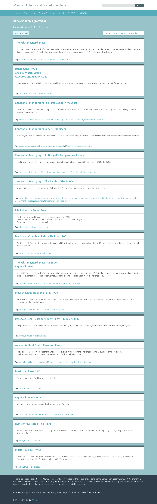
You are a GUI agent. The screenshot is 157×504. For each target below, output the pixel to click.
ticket (45, 336)
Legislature (83, 198)
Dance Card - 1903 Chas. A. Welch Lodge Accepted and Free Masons (31, 72)
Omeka (34, 500)
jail (76, 198)
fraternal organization (36, 120)
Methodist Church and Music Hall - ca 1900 (40, 236)
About (61, 13)
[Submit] (137, 5)
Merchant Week (43, 309)
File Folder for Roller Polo (30, 210)
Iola (48, 120)
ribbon (63, 309)
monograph (62, 120)
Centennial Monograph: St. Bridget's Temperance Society (49, 155)
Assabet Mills (26, 362)
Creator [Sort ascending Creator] (122, 33)
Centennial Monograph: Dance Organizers (40, 129)
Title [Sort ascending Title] (115, 33)
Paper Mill (50, 253)
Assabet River (26, 59)
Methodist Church (103, 198)
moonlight (41, 362)
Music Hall (42, 59)
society (80, 120)
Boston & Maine (35, 198)
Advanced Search (141, 5)
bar (26, 198)
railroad (30, 201)
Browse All (18, 27)
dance (22, 93)
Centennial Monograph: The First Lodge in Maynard (46, 102)
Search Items (44, 27)
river (79, 283)
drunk (64, 198)
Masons (40, 93)
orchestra (79, 146)
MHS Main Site (86, 13)
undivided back (86, 362)
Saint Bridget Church (80, 172)
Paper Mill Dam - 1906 (28, 397)
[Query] (123, 5)
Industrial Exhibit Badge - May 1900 (36, 292)
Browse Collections (47, 13)
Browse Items (29, 13)
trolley (67, 201)
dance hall (35, 146)
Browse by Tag (30, 27)
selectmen (88, 146)
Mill (26, 414)
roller (41, 227)
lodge (53, 120)
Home (17, 13)
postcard (65, 59)
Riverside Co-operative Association (55, 172)
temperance (89, 120)
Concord (46, 198)
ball (21, 227)
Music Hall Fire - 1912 (28, 371)
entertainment (47, 146)
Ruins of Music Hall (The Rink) (33, 423)
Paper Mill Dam (54, 59)
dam (35, 283)
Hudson (71, 198)
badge (23, 309)
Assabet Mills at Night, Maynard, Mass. (38, 345)
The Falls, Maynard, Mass (30, 42)
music (29, 336)
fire (21, 388)
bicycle (23, 120)
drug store (56, 198)
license (92, 198)
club (22, 146)
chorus (23, 336)
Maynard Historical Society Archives (40, 5)
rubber (48, 227)
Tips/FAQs (71, 13)
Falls (35, 59)
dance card (31, 93)
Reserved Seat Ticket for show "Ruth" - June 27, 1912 (47, 318)
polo (36, 227)
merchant (31, 309)
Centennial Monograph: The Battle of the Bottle (44, 181)
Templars (100, 120)
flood (40, 283)
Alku (22, 198)
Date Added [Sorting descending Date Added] (133, 33)
